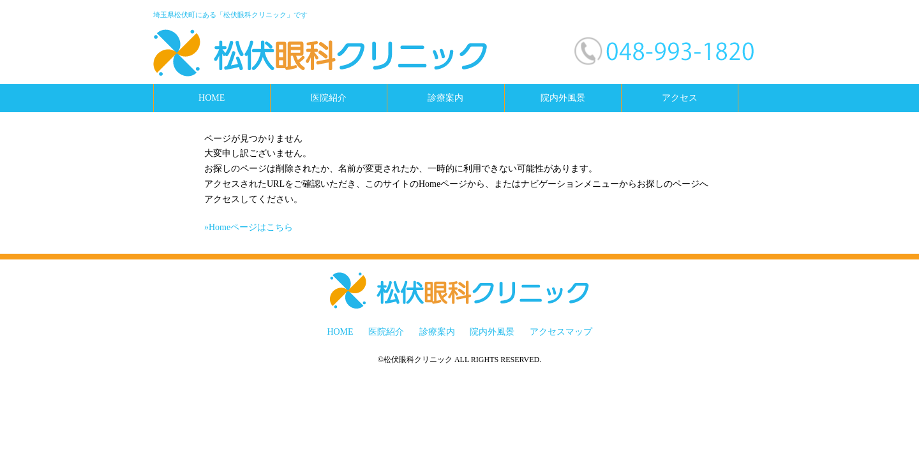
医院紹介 (329, 98)
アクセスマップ (561, 332)
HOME (211, 98)
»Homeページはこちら (248, 227)
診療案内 (445, 98)
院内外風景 (563, 98)
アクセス (680, 98)
